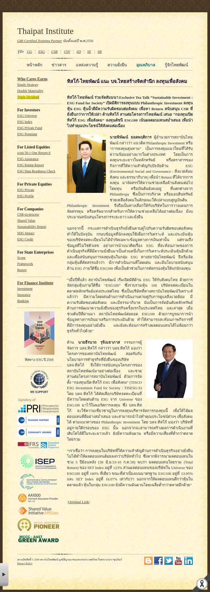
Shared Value (26, 221)
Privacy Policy (24, 563)
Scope (21, 258)
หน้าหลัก (34, 65)
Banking (23, 301)
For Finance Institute (35, 283)
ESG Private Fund (29, 128)
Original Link (78, 502)
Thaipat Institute (45, 31)
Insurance (23, 295)
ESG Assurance (28, 159)
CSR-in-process (28, 215)
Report (22, 270)
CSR (54, 52)
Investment (24, 289)
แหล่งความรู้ (87, 65)
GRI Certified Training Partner (39, 41)
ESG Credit (25, 239)
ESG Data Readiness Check (36, 171)
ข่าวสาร (58, 65)
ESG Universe (27, 116)
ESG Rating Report (30, 165)
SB (100, 52)
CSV (67, 52)
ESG (41, 52)
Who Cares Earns (32, 79)
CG (29, 52)
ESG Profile (25, 196)
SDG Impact (26, 233)
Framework (25, 264)
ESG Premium (27, 134)
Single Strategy (27, 85)
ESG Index (24, 122)
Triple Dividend (28, 97)
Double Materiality (30, 91)
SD (79, 52)
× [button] (4, 574)
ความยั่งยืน (117, 65)
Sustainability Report (31, 227)
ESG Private (25, 190)
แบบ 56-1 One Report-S (34, 153)
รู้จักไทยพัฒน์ (176, 65)
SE (89, 52)
